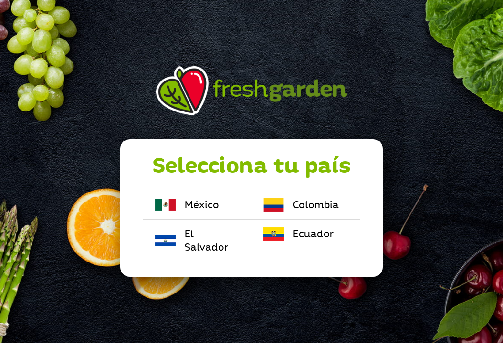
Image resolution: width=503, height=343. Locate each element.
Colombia (301, 204)
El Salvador (191, 240)
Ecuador (298, 234)
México (187, 204)
